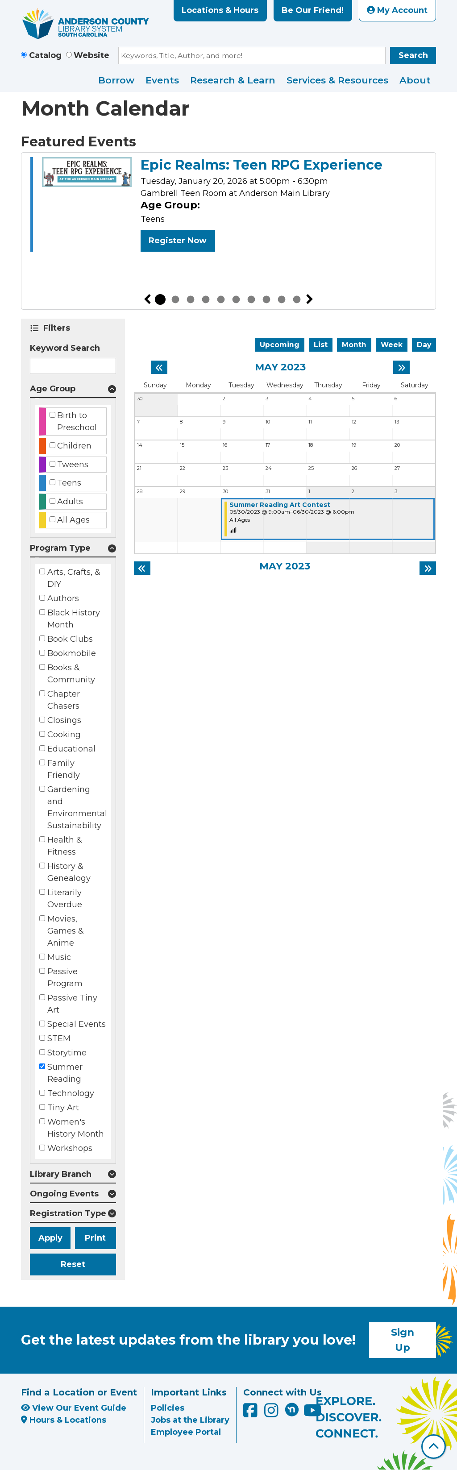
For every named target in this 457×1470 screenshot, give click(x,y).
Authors (63, 598)
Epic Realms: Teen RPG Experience (261, 165)
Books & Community (71, 674)
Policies (167, 1408)
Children (74, 446)
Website (91, 55)
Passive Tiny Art (72, 1004)
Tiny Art (63, 1108)
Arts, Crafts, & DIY (73, 578)
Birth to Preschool (77, 421)
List (321, 345)
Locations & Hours (220, 10)
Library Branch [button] (60, 1174)
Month (354, 345)
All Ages (73, 520)
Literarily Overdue (64, 898)
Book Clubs (70, 639)
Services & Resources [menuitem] (337, 80)
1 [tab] (160, 299)
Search (413, 55)
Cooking (64, 734)
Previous (147, 299)
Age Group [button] (52, 389)
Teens (69, 483)
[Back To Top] (433, 1446)
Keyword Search (65, 348)
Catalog (45, 55)
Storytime (67, 1053)
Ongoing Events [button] (64, 1194)
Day (424, 345)
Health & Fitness (64, 846)
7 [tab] (251, 299)
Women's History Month (75, 1128)
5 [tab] (221, 299)
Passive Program (65, 977)
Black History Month (73, 619)
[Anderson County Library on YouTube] (312, 1413)
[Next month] (401, 367)
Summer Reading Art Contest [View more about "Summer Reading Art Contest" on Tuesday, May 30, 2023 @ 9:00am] (279, 505)
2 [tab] (175, 299)
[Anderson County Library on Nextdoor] (292, 1409)
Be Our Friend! (313, 10)
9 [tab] (281, 299)
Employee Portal (186, 1432)
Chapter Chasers (63, 700)
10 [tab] (296, 299)
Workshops (69, 1148)
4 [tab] (205, 299)
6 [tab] (236, 299)
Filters (58, 328)
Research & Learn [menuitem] (232, 80)
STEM (59, 1038)
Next (309, 299)
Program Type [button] (60, 548)
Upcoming (279, 345)
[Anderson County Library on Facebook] (251, 1413)
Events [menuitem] (162, 80)
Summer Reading (65, 1073)
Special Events (76, 1024)
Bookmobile (71, 653)
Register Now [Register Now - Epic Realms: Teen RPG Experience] (178, 240)
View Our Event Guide (73, 1408)
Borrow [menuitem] (116, 80)
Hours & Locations (63, 1420)
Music (59, 957)
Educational (71, 749)
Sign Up (402, 1340)
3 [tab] (190, 299)
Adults (70, 502)
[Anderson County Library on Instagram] (272, 1413)
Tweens (72, 464)
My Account (397, 10)
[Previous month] (159, 367)
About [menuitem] (415, 80)
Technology (70, 1093)
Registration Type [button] (68, 1213)
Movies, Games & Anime (65, 931)
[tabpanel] (228, 206)
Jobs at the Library (190, 1420)
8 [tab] (266, 299)
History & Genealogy (69, 872)
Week (392, 345)
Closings (64, 720)
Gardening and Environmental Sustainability (77, 808)
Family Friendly (63, 769)
